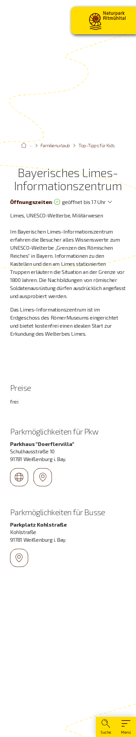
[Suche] (106, 727)
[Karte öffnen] (68, 646)
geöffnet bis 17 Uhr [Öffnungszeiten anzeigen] (80, 202)
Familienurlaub (55, 145)
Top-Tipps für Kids (96, 145)
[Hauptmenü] (126, 727)
